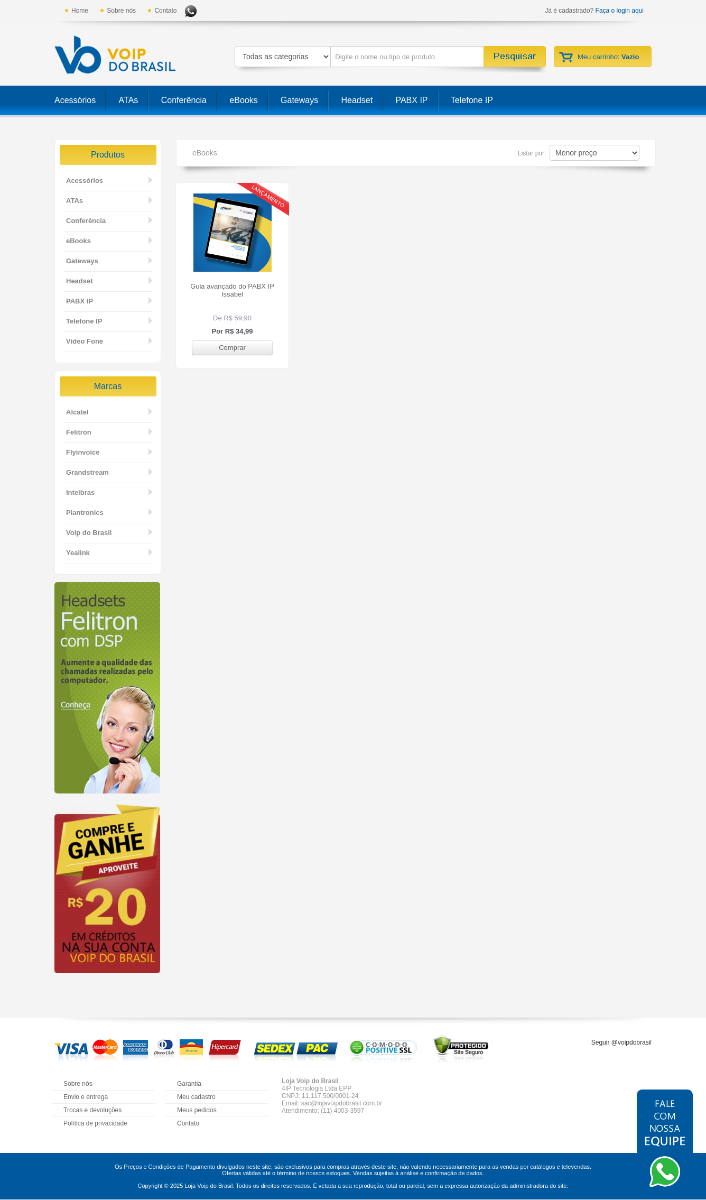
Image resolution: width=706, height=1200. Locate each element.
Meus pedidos (197, 1110)
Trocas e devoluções (92, 1110)
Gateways (299, 100)
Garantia (189, 1083)
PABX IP (411, 100)
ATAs (128, 100)
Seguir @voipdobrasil (621, 1042)
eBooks (243, 100)
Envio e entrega (85, 1097)
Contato (165, 10)
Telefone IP (472, 100)
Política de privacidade (95, 1123)
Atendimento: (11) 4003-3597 (323, 1110)
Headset (357, 100)
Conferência (184, 100)
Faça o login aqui (620, 10)
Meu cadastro (196, 1097)
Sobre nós (121, 10)
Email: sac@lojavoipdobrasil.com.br (332, 1103)
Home (79, 10)
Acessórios (75, 100)
